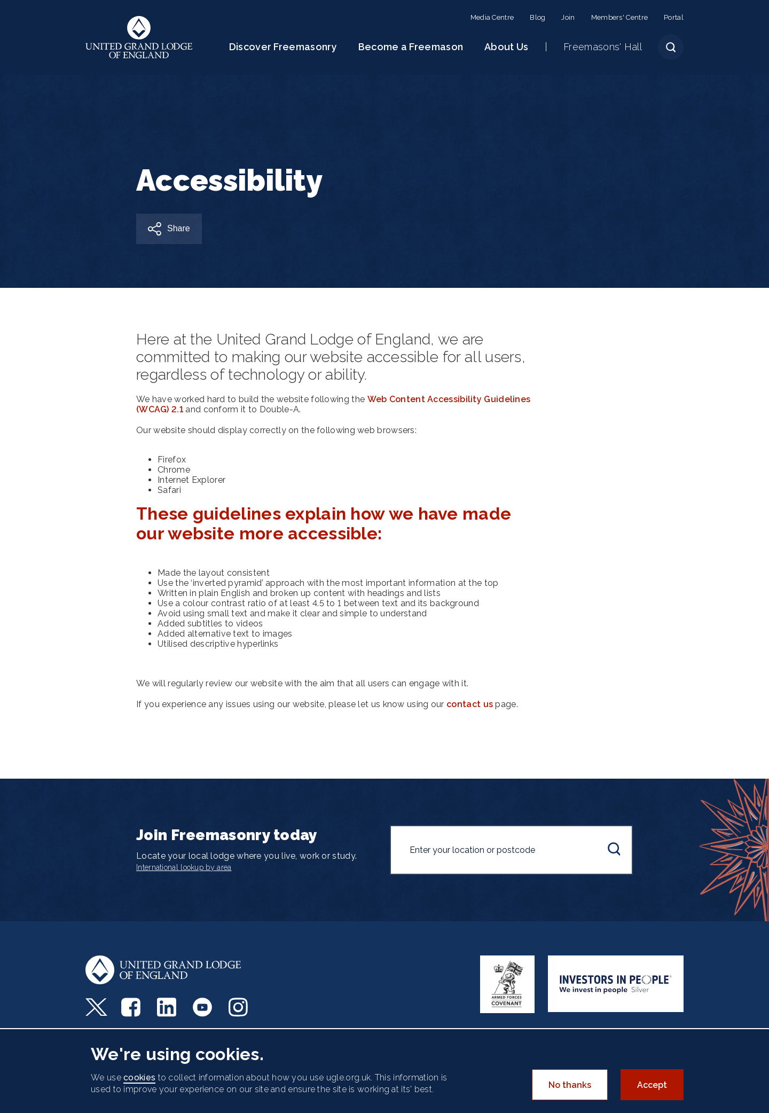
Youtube (204, 1007)
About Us (506, 46)
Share (178, 228)
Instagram (239, 1007)
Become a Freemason (410, 46)
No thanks (569, 1085)
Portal (674, 17)
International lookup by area (183, 867)
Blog (537, 17)
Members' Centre (619, 17)
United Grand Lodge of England (139, 37)
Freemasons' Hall (602, 46)
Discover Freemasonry (283, 46)
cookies (139, 1077)
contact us (469, 704)
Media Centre (492, 17)
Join (568, 17)
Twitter (96, 1007)
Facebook (132, 1007)
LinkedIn (168, 1007)
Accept (652, 1085)
